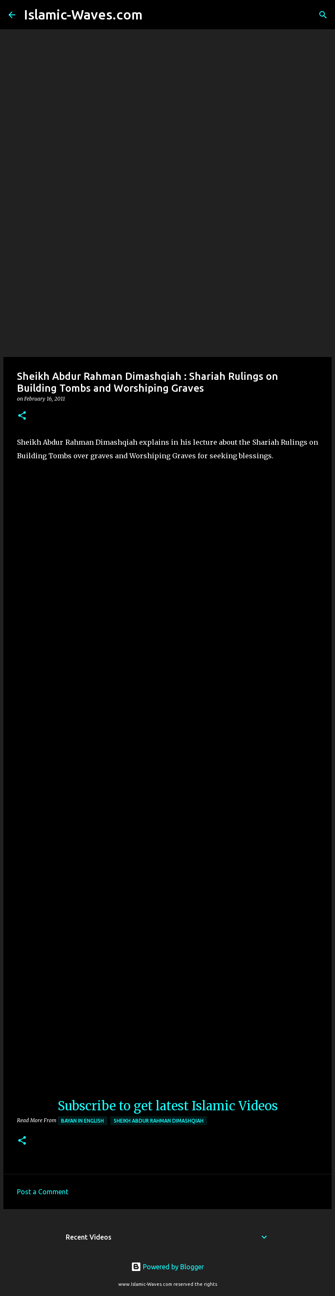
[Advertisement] (167, 290)
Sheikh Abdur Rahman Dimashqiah (159, 1120)
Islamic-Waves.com (83, 14)
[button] (22, 416)
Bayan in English (82, 1120)
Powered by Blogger (167, 1267)
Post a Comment (42, 1192)
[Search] (154, 15)
